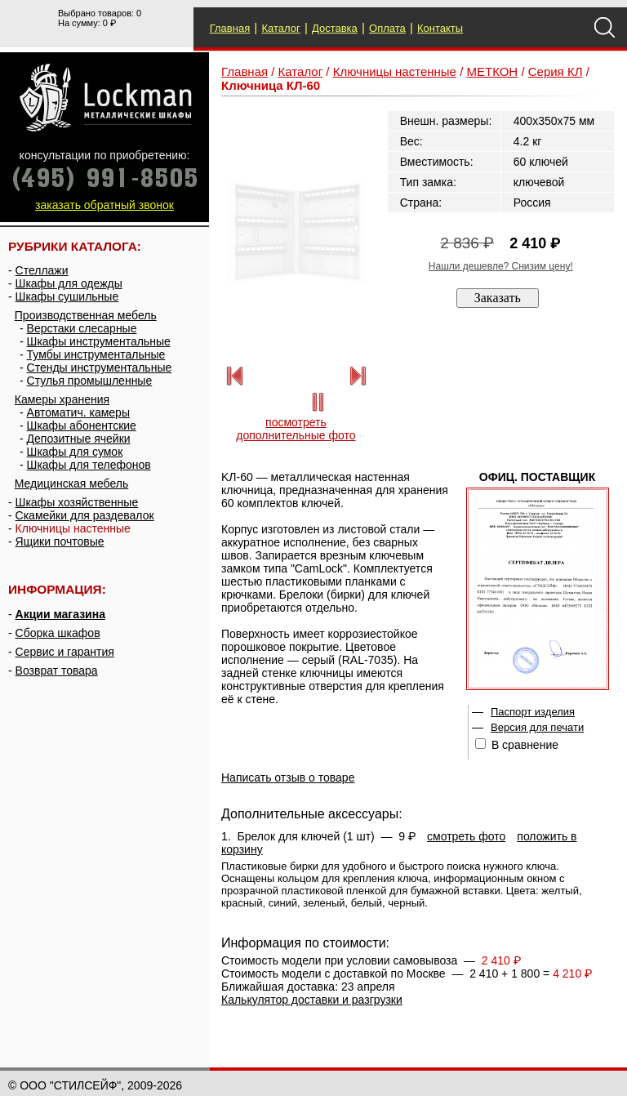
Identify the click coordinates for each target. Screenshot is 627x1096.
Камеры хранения (62, 399)
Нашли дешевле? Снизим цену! (501, 266)
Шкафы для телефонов (89, 464)
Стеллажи (42, 270)
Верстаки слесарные (82, 328)
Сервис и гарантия (65, 651)
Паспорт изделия (533, 712)
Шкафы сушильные (67, 296)
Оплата (387, 28)
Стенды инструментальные (99, 367)
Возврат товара (57, 670)
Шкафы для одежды (69, 283)
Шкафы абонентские (81, 425)
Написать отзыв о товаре (287, 777)
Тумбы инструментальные (96, 354)
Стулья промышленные (90, 380)
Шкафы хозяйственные (77, 502)
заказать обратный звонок (104, 205)
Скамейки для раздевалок (85, 515)
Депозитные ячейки (79, 438)
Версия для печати (537, 727)
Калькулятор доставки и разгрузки (311, 999)
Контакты (440, 28)
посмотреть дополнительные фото (295, 429)
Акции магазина (60, 614)
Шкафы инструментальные (99, 341)
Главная (230, 28)
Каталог (280, 28)
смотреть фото (466, 836)
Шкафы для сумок (75, 451)
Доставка (335, 28)
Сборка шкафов (58, 632)
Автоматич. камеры (78, 412)
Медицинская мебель (71, 483)
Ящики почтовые (60, 541)
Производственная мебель (86, 315)
